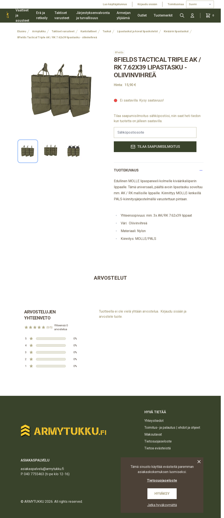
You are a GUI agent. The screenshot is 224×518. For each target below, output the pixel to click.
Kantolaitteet (88, 31)
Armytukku (39, 31)
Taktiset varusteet (61, 15)
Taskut (107, 31)
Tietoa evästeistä (157, 448)
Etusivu (21, 31)
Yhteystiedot (154, 421)
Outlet (142, 15)
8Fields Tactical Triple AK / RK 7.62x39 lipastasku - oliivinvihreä (57, 37)
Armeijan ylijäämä (124, 15)
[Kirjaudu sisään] (192, 15)
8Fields (119, 52)
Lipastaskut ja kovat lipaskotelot (137, 31)
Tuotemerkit (163, 15)
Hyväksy (162, 494)
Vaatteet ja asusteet (22, 15)
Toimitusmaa (176, 4)
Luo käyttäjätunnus (115, 4)
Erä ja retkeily (42, 15)
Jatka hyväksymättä (162, 505)
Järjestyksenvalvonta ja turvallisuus (93, 15)
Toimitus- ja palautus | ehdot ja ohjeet (172, 428)
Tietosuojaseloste (158, 441)
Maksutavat (153, 434)
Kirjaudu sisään (147, 4)
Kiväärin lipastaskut (176, 31)
